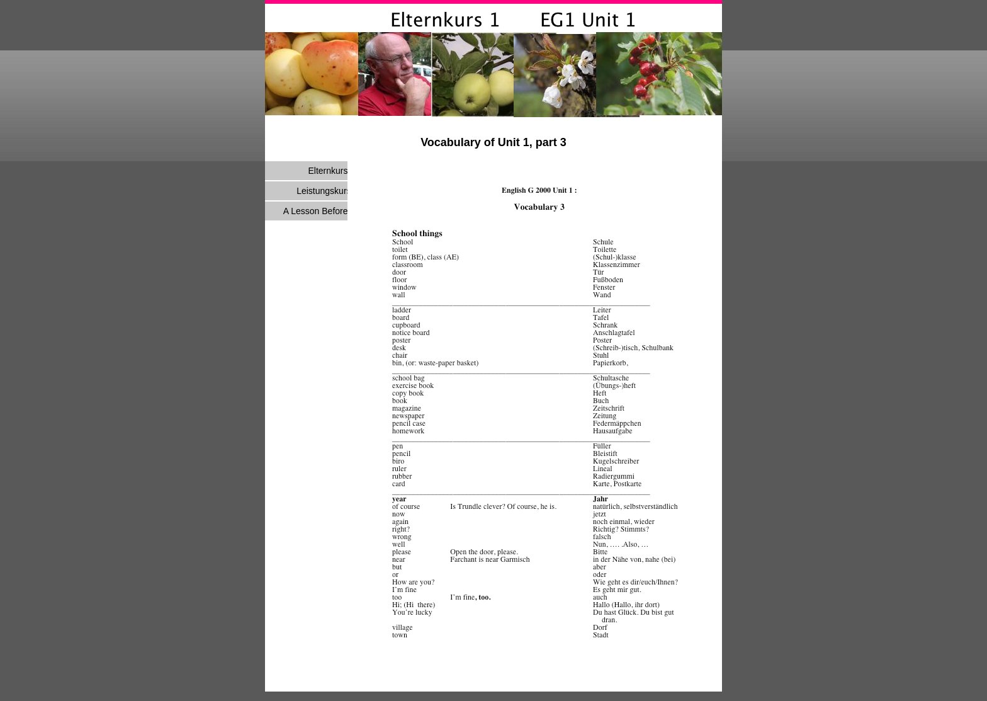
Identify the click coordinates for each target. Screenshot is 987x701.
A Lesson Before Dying (328, 211)
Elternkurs (327, 171)
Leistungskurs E (327, 191)
